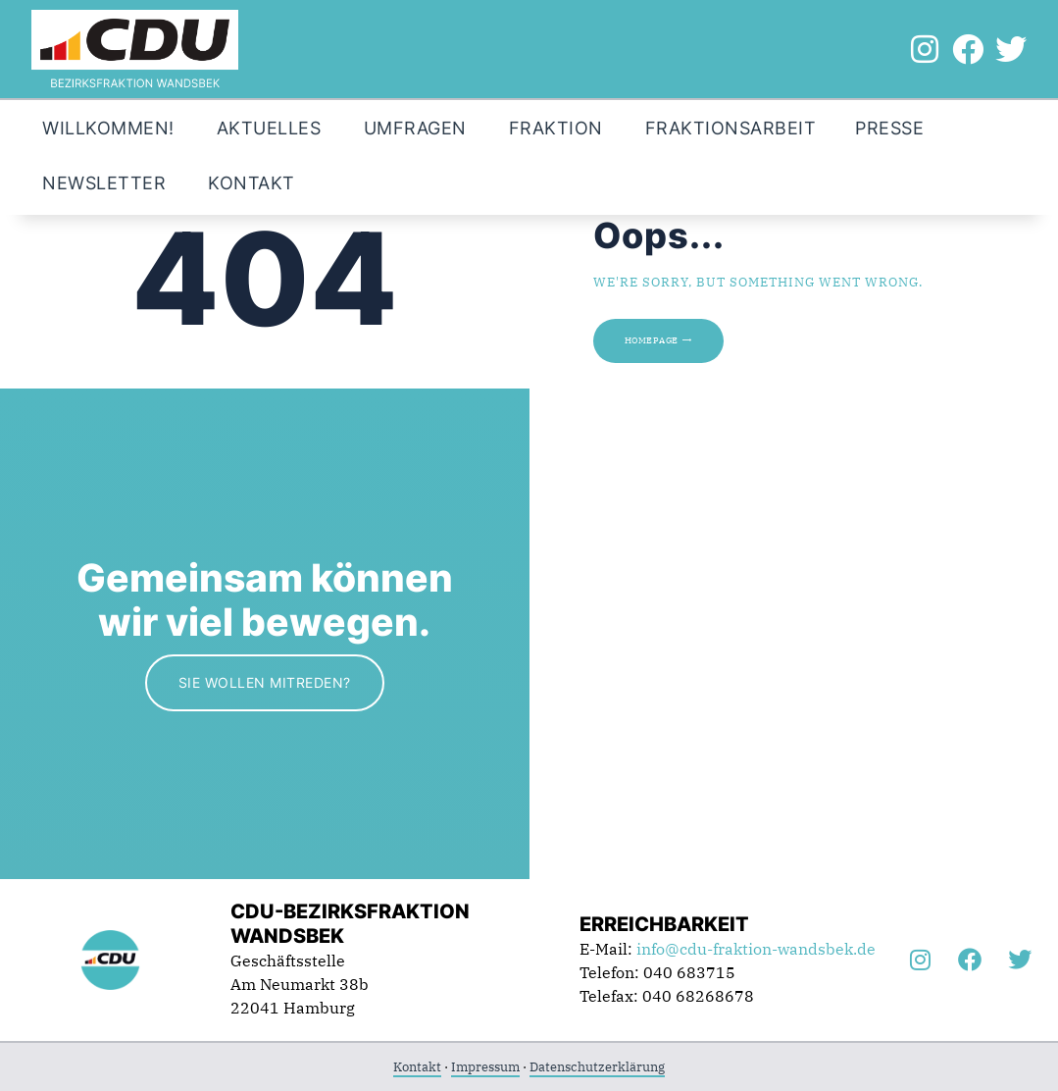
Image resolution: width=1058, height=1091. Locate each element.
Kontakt (417, 1067)
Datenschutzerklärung (597, 1067)
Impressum (485, 1067)
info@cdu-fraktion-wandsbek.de (756, 949)
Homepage (652, 340)
